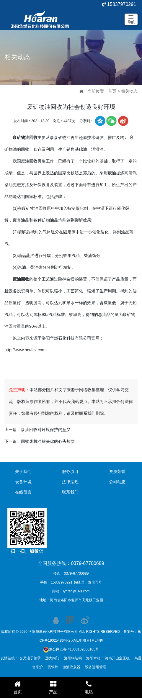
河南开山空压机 (117, 658)
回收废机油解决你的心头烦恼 (48, 441)
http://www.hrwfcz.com (24, 350)
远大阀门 (52, 658)
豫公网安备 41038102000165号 (71, 649)
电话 (89, 687)
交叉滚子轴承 (30, 658)
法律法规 (70, 481)
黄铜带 (53, 667)
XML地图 (78, 640)
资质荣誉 (117, 471)
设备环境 (23, 481)
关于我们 (23, 471)
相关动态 (129, 91)
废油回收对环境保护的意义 (46, 429)
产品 (53, 687)
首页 (112, 91)
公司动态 (117, 481)
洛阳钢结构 (73, 658)
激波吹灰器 (71, 667)
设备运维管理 (95, 667)
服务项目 (70, 471)
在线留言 (23, 492)
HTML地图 (95, 640)
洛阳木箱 (93, 658)
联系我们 (70, 492)
